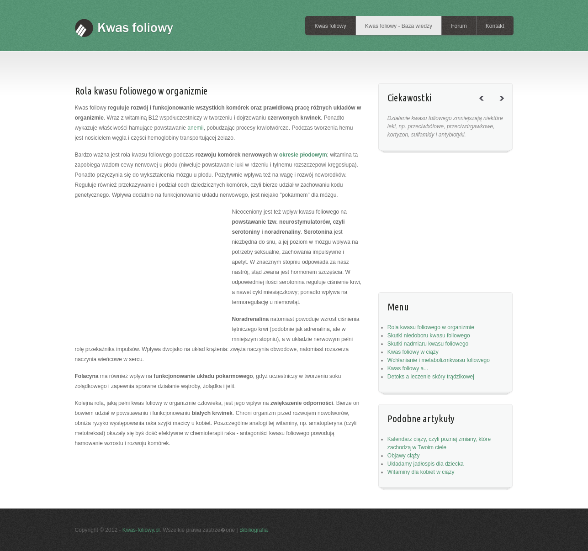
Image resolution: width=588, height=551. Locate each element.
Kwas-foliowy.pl (141, 530)
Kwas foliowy (330, 26)
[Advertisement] (243, 61)
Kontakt (495, 26)
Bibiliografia (253, 530)
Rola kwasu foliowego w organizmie (430, 327)
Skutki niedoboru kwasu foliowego (428, 335)
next (505, 106)
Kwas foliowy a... (407, 368)
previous (485, 106)
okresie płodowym (303, 155)
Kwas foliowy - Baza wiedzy (398, 26)
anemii (195, 128)
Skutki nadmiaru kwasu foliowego (427, 344)
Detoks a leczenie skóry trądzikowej (430, 376)
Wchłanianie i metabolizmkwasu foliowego (438, 360)
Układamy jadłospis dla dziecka (425, 464)
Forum (459, 26)
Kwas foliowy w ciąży (413, 352)
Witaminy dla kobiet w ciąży (421, 472)
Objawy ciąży (403, 455)
